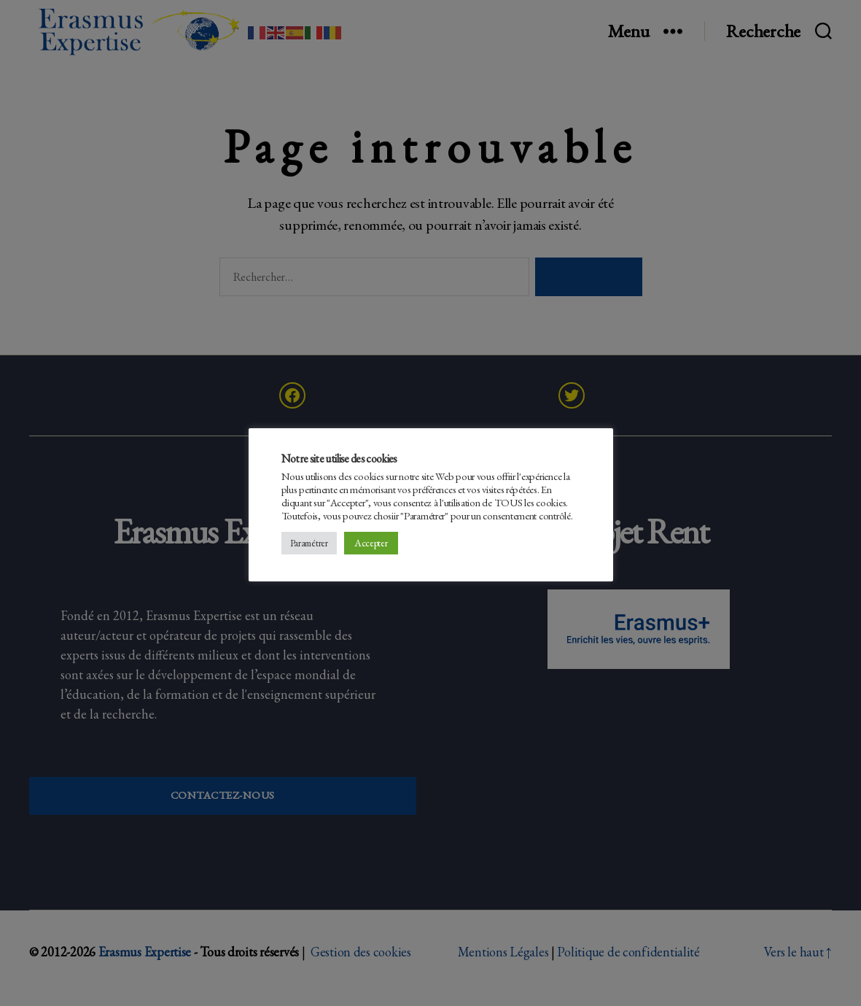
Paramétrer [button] (309, 543)
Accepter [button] (371, 542)
